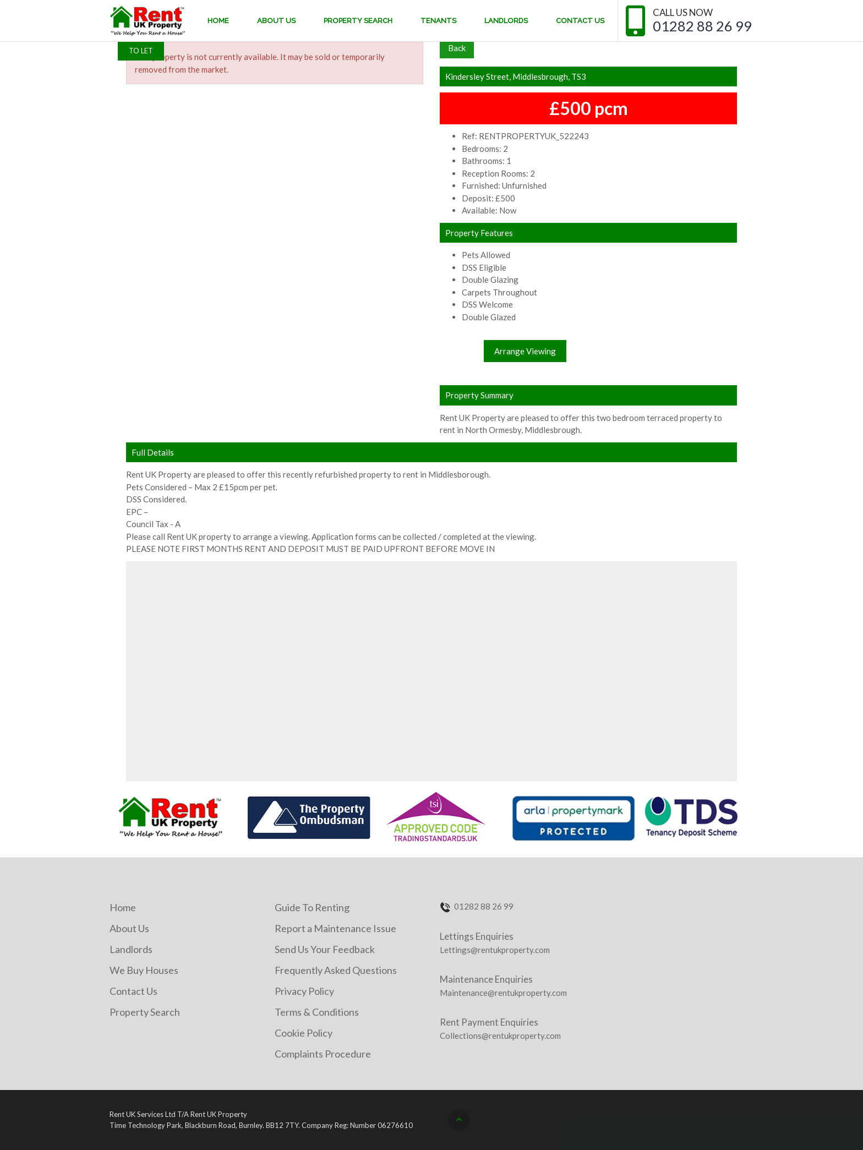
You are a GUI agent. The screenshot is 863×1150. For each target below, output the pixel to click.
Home (218, 21)
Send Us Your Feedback (325, 949)
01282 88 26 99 (702, 26)
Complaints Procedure (323, 1054)
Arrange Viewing (525, 351)
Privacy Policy (304, 991)
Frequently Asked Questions (336, 970)
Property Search (358, 21)
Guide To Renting (312, 907)
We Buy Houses (144, 970)
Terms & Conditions (317, 1012)
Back (457, 48)
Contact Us (580, 21)
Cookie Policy (303, 1033)
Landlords (506, 21)
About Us (276, 21)
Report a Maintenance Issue (335, 928)
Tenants (438, 21)
